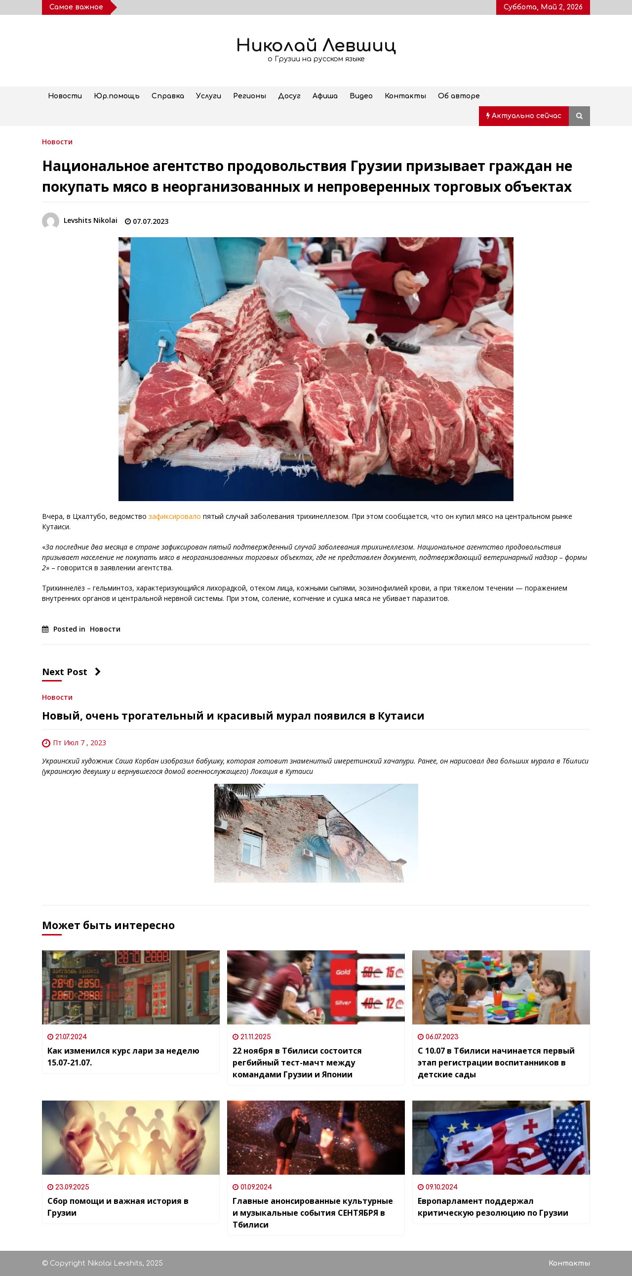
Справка (168, 96)
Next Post (71, 672)
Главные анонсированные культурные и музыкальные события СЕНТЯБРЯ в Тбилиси (313, 1212)
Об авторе (459, 96)
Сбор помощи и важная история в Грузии (118, 1206)
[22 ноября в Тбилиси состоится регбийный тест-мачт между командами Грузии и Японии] (316, 987)
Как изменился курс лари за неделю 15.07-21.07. (123, 1056)
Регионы (249, 96)
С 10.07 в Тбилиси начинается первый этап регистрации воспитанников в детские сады (496, 1062)
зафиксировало (175, 516)
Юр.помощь (117, 96)
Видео (361, 96)
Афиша (325, 96)
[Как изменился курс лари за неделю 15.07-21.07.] (131, 987)
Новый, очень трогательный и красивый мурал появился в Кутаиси (233, 716)
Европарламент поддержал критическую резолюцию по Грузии (493, 1206)
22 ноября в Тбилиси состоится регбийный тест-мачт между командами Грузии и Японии (297, 1062)
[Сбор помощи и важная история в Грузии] (131, 1138)
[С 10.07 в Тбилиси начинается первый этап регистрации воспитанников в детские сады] (501, 987)
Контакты (405, 96)
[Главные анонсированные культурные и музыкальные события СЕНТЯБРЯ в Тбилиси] (316, 1138)
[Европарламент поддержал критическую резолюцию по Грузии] (501, 1138)
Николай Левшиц (316, 45)
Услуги (208, 96)
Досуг (289, 96)
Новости (65, 96)
